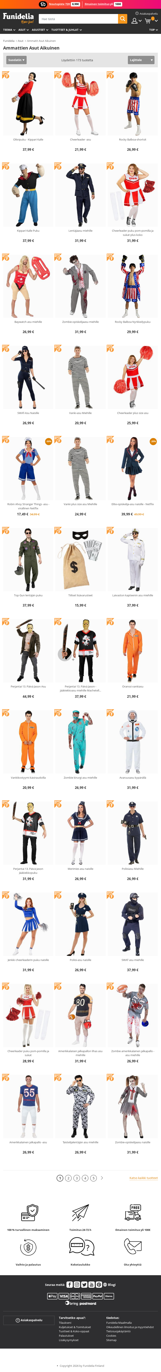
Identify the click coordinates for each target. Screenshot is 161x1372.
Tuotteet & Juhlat (65, 30)
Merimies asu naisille (80, 869)
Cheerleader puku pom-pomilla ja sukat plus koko (132, 233)
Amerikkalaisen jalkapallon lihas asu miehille (80, 1053)
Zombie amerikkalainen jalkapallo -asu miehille (132, 1053)
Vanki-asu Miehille (80, 413)
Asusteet (38, 30)
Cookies (111, 1336)
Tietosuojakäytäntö (118, 1331)
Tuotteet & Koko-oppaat (74, 1331)
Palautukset (66, 1336)
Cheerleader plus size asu (132, 413)
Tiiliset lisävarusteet (80, 595)
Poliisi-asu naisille (80, 960)
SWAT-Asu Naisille (28, 413)
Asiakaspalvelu (29, 1320)
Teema (7, 30)
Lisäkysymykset (69, 1340)
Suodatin (14, 60)
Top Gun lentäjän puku (28, 595)
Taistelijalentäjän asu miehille (80, 1142)
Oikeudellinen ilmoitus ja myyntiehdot (130, 1327)
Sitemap (111, 1340)
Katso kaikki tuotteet (144, 1178)
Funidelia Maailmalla (119, 1323)
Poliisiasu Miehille (133, 869)
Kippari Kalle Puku (28, 230)
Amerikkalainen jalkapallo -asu (28, 1142)
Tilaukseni (65, 1323)
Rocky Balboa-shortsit (132, 139)
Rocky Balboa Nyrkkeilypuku (133, 322)
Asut (22, 30)
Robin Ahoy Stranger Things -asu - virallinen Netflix (28, 506)
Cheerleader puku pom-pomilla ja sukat (28, 1053)
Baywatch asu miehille (28, 322)
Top (152, 30)
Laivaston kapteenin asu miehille (132, 595)
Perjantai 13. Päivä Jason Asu (28, 686)
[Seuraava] (102, 1178)
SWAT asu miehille (133, 960)
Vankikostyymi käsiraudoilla (28, 777)
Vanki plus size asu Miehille (80, 504)
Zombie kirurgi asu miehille (80, 777)
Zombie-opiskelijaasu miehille (80, 322)
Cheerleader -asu (80, 139)
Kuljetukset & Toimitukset (75, 1327)
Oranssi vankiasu (132, 686)
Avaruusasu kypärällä (132, 777)
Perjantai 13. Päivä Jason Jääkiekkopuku (28, 871)
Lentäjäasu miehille (80, 230)
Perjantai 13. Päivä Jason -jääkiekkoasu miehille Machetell (80, 688)
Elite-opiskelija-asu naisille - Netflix (133, 504)
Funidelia (8, 41)
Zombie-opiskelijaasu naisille (132, 1142)
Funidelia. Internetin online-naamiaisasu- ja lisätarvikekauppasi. (18, 18)
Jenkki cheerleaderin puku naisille (28, 960)
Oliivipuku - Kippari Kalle (28, 139)
